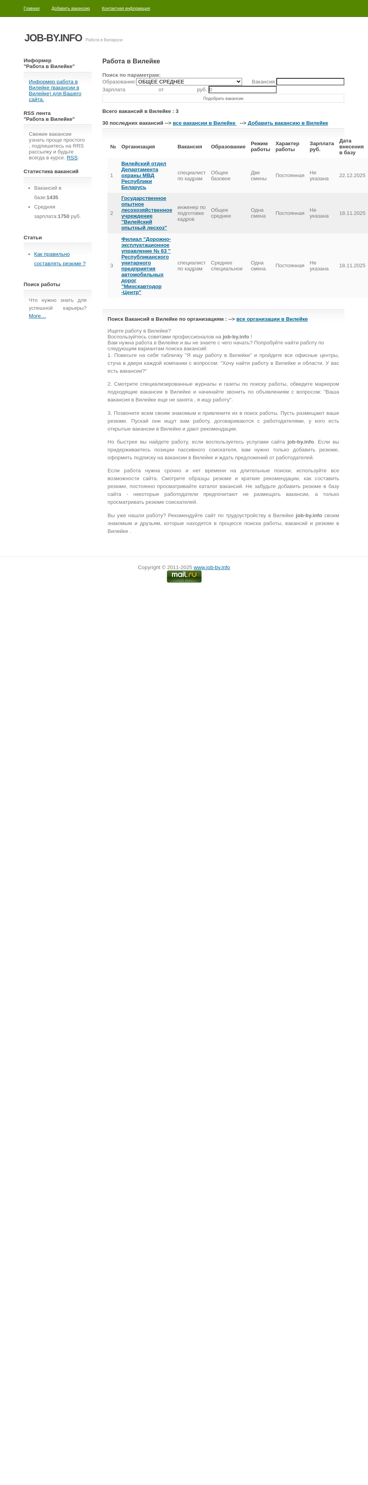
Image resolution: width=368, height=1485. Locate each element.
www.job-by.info (212, 567)
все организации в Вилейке (272, 319)
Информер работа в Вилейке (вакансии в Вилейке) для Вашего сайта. (55, 90)
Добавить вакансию (71, 8)
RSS (72, 158)
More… (37, 316)
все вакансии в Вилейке (205, 123)
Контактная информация (126, 8)
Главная (32, 8)
